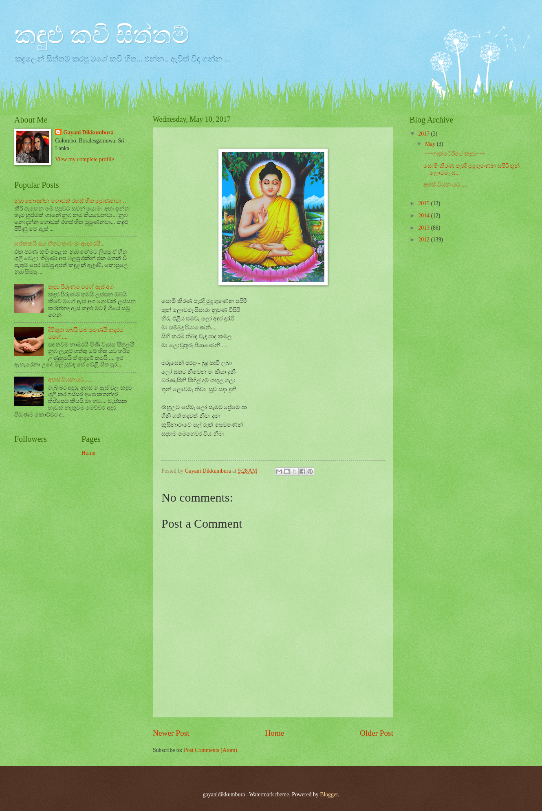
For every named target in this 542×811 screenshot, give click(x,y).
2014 (424, 216)
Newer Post (171, 733)
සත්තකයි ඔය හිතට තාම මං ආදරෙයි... (59, 244)
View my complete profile (84, 159)
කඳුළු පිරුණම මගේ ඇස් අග (81, 287)
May (431, 144)
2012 (424, 240)
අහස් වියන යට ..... (70, 380)
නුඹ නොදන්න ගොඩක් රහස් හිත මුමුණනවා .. (70, 201)
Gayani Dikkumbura (88, 132)
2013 (424, 228)
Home (274, 733)
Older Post (376, 733)
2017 (424, 134)
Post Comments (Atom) (210, 750)
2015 (424, 203)
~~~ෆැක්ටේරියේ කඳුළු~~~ (454, 154)
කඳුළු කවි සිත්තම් (101, 35)
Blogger (329, 794)
